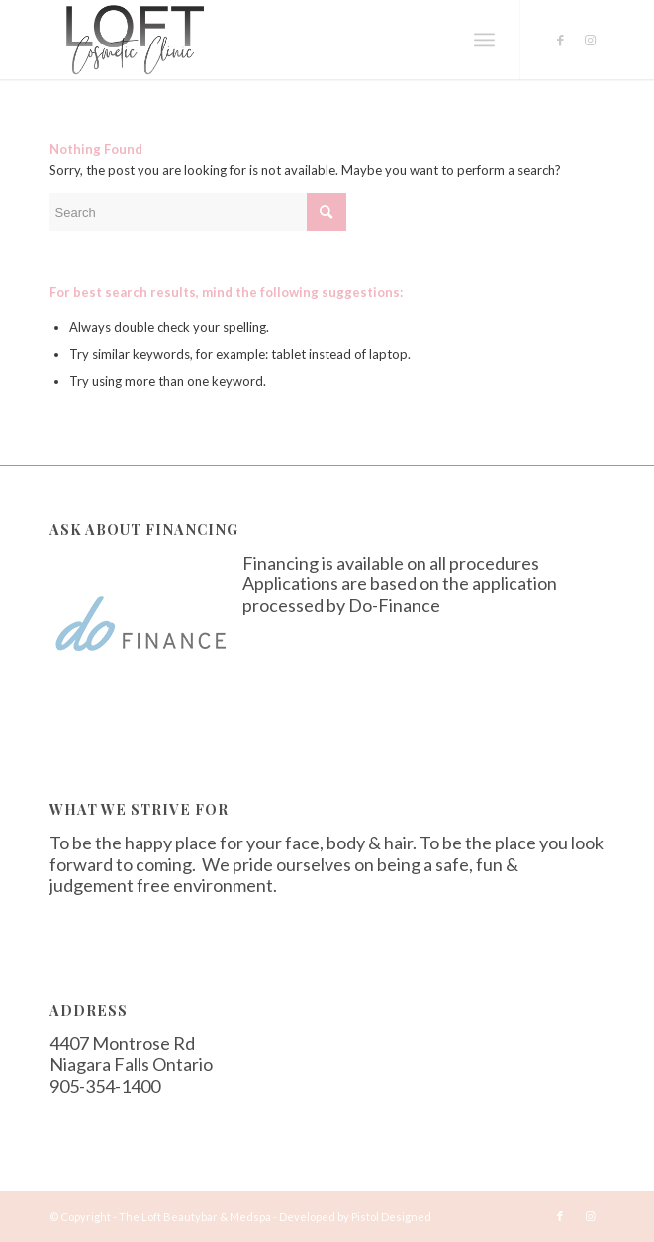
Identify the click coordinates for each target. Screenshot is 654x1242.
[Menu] (484, 39)
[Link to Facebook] (560, 40)
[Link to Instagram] (590, 40)
